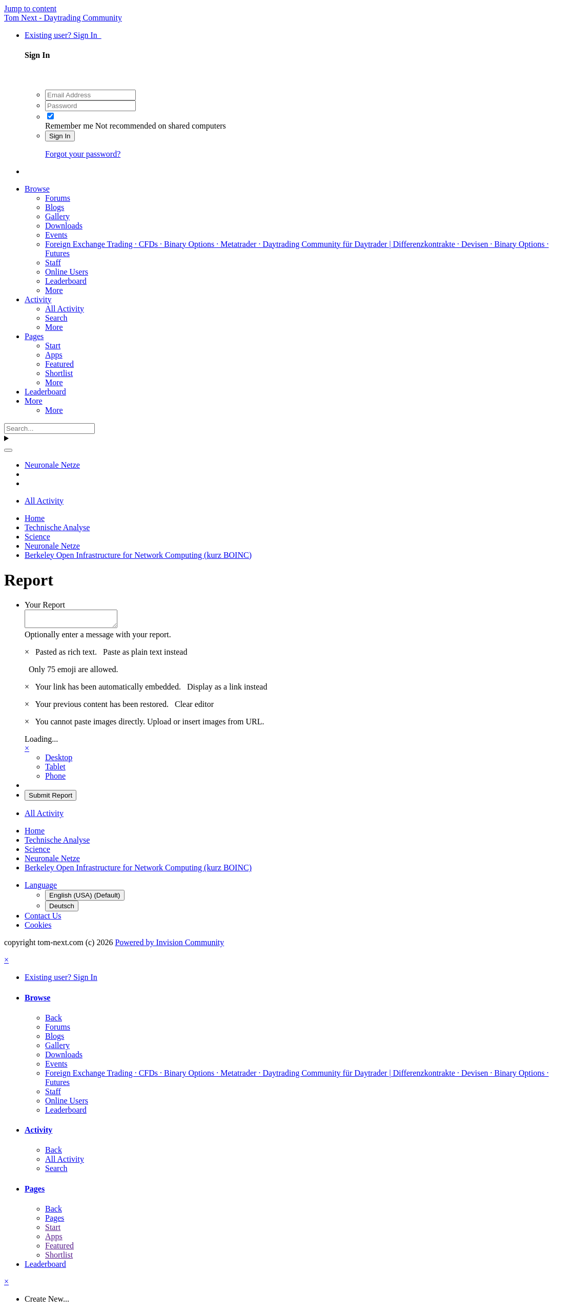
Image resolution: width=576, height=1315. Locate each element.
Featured (59, 364)
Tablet (55, 769)
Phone (55, 779)
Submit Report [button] (50, 798)
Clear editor (194, 707)
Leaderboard (66, 281)
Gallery (57, 216)
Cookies (38, 928)
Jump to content (30, 8)
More (54, 290)
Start (52, 345)
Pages (34, 336)
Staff (53, 262)
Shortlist (59, 373)
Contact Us (43, 918)
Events (56, 235)
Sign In (60, 136)
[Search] (49, 428)
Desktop (58, 760)
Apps (54, 354)
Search (56, 318)
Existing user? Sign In (63, 35)
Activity (38, 299)
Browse (37, 188)
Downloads (64, 225)
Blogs (54, 207)
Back (53, 1020)
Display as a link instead (227, 689)
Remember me (69, 125)
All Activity (64, 308)
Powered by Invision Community (169, 945)
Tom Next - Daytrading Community (63, 17)
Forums (57, 198)
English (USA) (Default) (84, 898)
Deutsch (61, 909)
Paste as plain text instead (145, 655)
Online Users (66, 271)
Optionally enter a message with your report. (98, 637)
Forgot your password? (82, 154)
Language (41, 888)
